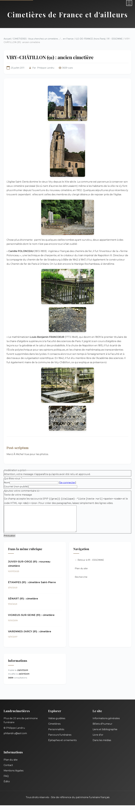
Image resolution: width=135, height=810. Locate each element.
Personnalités (56, 734)
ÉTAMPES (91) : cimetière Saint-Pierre (32, 586)
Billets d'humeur (102, 728)
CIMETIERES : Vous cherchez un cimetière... (36, 38)
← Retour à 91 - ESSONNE (89, 564)
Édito (7, 786)
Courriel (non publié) (16, 486)
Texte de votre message (18, 494)
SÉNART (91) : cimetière (23, 603)
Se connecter (67, 482)
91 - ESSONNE (115, 38)
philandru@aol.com (15, 738)
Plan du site (81, 573)
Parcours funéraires (59, 739)
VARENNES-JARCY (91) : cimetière (29, 636)
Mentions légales (13, 775)
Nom (7, 482)
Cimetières (54, 728)
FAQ (6, 780)
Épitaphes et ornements (62, 745)
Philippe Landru (45, 67)
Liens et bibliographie (105, 734)
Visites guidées (56, 723)
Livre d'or (98, 739)
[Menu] (129, 3)
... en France (67, 38)
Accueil (7, 38)
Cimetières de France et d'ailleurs (67, 14)
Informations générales (106, 723)
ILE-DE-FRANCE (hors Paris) (90, 38)
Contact (8, 769)
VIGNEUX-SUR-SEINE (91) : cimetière (31, 619)
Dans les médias (102, 745)
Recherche (81, 581)
